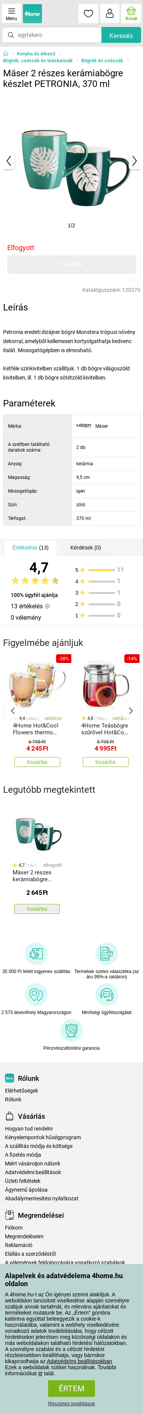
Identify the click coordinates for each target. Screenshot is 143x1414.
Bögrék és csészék (102, 60)
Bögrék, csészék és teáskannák (38, 60)
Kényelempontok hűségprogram (43, 1137)
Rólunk (13, 1099)
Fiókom (13, 1228)
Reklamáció (18, 1245)
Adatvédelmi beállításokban (79, 1361)
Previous (12, 710)
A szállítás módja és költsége (38, 1146)
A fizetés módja (23, 1155)
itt (40, 1373)
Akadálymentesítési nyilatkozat (42, 1198)
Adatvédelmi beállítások (33, 1172)
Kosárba (71, 264)
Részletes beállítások (71, 1403)
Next (130, 710)
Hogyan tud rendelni (29, 1129)
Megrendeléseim (24, 1236)
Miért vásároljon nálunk (32, 1164)
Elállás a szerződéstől (30, 1254)
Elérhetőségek (21, 1091)
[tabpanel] (71, 161)
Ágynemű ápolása (26, 1190)
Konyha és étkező (36, 54)
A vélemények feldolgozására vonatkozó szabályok (65, 1263)
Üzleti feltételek (22, 1181)
